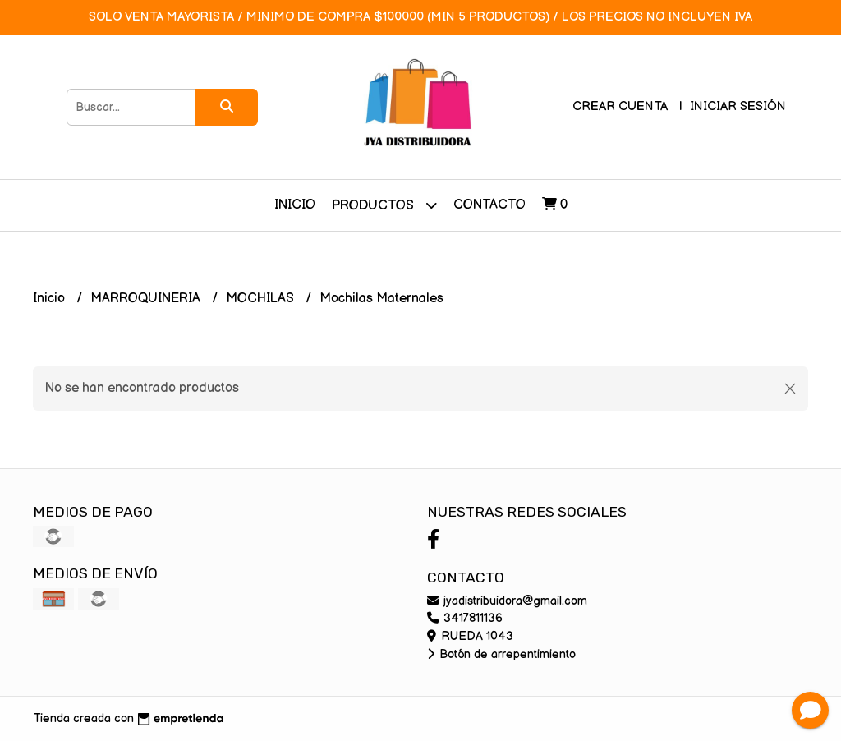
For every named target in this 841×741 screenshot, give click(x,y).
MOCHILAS (261, 298)
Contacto (489, 205)
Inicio (294, 205)
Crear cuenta (620, 106)
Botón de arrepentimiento (501, 654)
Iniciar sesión (738, 106)
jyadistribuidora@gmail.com (507, 601)
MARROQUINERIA (147, 298)
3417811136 (465, 618)
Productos (384, 205)
